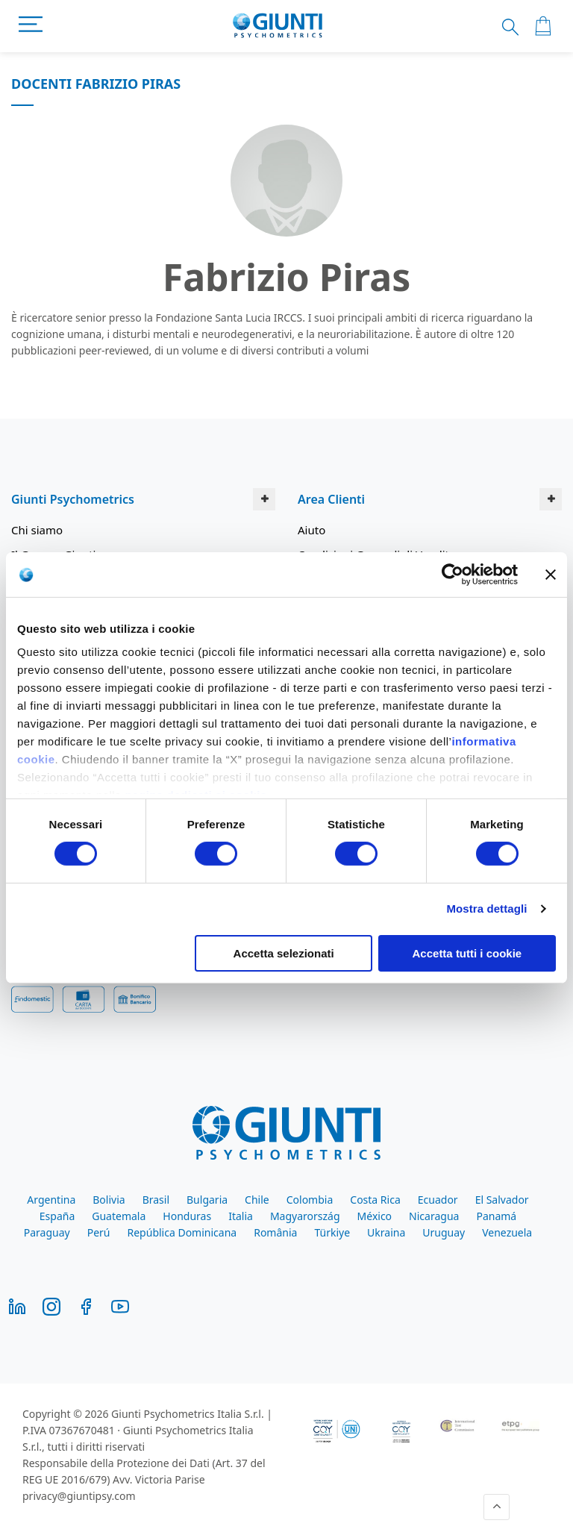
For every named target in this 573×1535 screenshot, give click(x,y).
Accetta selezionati (284, 953)
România (275, 1232)
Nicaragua (434, 1216)
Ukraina (386, 1232)
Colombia (310, 1199)
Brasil (156, 1199)
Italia (240, 1216)
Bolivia (109, 1199)
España (57, 1216)
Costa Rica (375, 1199)
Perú (98, 1232)
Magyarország (305, 1216)
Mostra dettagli (486, 908)
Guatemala (118, 1216)
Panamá (496, 1216)
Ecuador (438, 1199)
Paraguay (47, 1232)
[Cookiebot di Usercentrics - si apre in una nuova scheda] (452, 574)
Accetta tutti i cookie (467, 953)
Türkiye (332, 1232)
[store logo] (278, 26)
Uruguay (443, 1232)
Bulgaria (207, 1199)
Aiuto (311, 529)
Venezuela (507, 1232)
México (374, 1216)
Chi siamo (37, 529)
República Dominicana (182, 1232)
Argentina (51, 1199)
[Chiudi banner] (550, 574)
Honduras (187, 1216)
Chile (257, 1199)
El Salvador (502, 1199)
